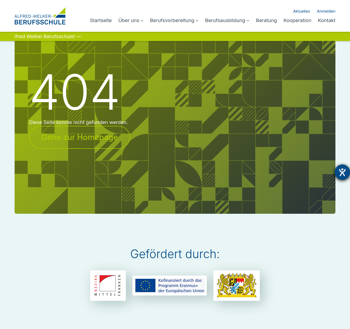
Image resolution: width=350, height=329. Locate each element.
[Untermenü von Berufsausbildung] (251, 20)
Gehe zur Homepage (77, 137)
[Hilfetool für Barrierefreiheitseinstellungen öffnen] (342, 172)
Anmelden (326, 11)
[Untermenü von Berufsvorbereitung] (203, 20)
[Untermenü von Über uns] (151, 20)
